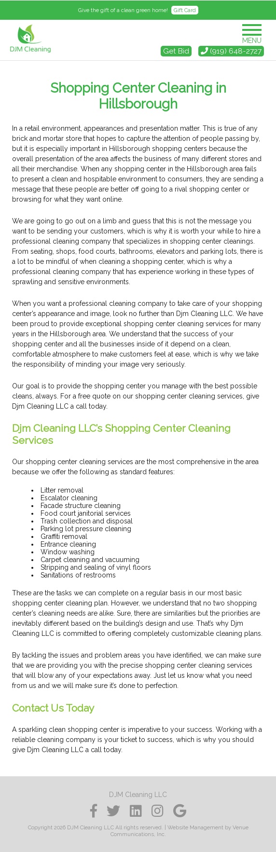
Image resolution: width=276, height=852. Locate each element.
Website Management (195, 827)
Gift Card (185, 10)
